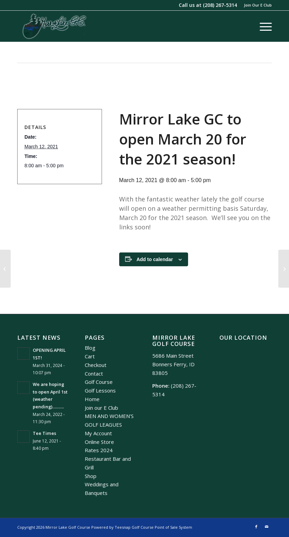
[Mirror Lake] (54, 26)
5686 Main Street (173, 355)
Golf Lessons (100, 390)
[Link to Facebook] (256, 526)
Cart (90, 356)
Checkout (95, 364)
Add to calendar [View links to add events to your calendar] (154, 259)
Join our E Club (101, 407)
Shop (90, 476)
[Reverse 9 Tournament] (5, 269)
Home (92, 399)
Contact (94, 373)
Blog (90, 347)
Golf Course (99, 381)
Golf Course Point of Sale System (162, 527)
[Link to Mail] (266, 526)
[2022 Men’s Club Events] (283, 269)
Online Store (99, 441)
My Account (98, 433)
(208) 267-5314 (220, 5)
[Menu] (262, 26)
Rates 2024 (99, 450)
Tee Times (44, 433)
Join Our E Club (258, 5)
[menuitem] (256, 5)
